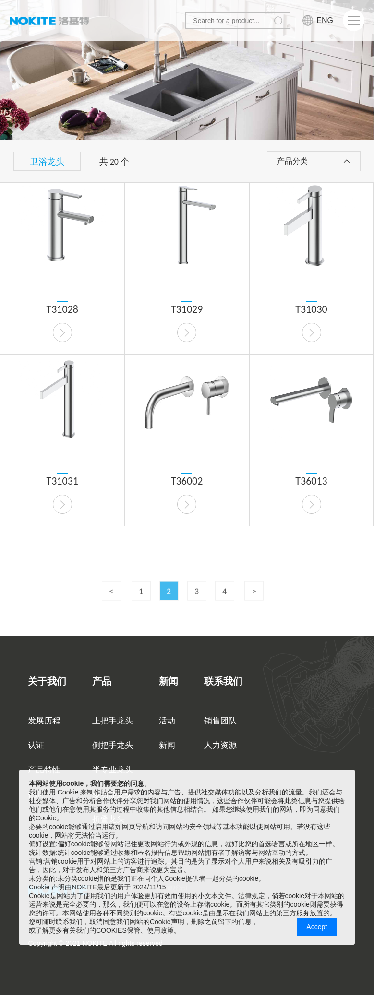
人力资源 (220, 745)
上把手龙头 (112, 721)
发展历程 (44, 721)
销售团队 (220, 721)
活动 (167, 721)
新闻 (167, 745)
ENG (324, 20)
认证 (36, 745)
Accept (316, 927)
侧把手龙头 (112, 745)
